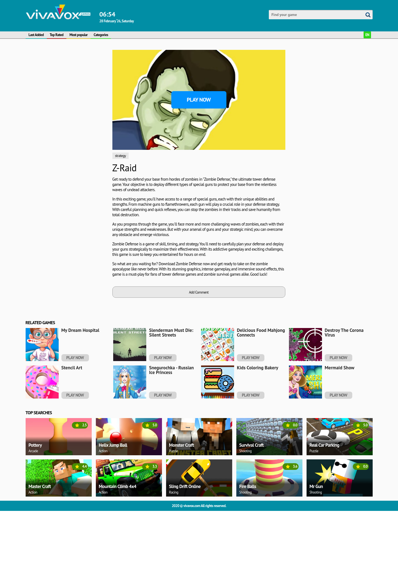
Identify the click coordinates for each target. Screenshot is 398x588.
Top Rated (57, 34)
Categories (101, 34)
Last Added (36, 34)
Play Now (199, 99)
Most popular (78, 34)
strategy (120, 155)
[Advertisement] (67, 132)
